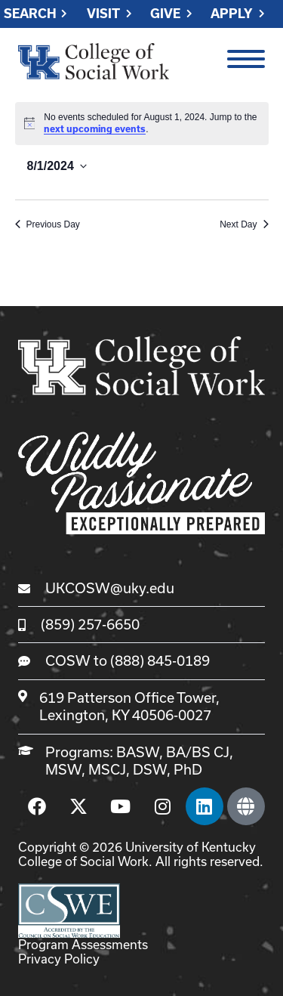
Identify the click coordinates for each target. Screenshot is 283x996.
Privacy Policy (59, 958)
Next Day (244, 224)
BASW (137, 752)
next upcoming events (95, 129)
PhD (188, 769)
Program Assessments (83, 944)
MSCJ (107, 769)
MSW (63, 769)
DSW (150, 769)
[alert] (142, 123)
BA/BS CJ (197, 752)
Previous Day (47, 224)
